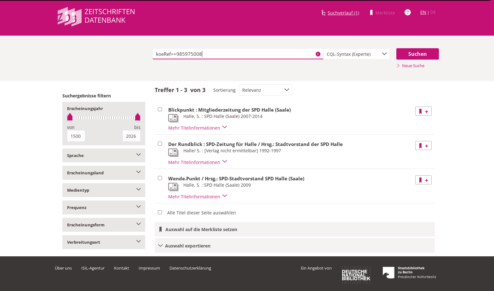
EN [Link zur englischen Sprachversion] (423, 12)
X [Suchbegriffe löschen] (318, 54)
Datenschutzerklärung (190, 268)
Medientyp (104, 190)
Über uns (63, 268)
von (71, 127)
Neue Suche (410, 65)
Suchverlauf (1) (343, 13)
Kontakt (121, 268)
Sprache (104, 155)
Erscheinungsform (104, 225)
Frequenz (104, 207)
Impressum (149, 268)
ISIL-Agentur (93, 268)
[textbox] (238, 54)
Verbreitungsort (104, 242)
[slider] (104, 117)
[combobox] (356, 54)
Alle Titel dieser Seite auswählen (201, 213)
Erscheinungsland (104, 173)
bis (137, 127)
